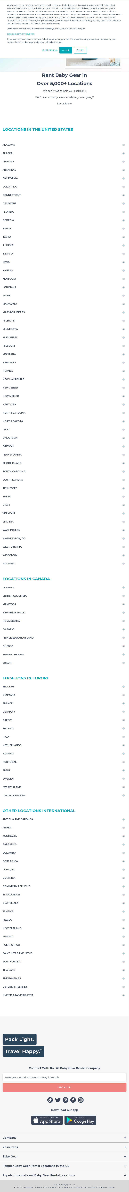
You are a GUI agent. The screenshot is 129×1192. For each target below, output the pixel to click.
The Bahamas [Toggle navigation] (12, 978)
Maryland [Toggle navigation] (10, 303)
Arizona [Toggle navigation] (8, 161)
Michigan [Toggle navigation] (9, 320)
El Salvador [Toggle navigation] (11, 894)
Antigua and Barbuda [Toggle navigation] (18, 819)
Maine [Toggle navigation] (7, 295)
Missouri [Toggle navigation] (9, 345)
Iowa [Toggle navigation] (6, 262)
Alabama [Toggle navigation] (9, 144)
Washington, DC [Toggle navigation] (14, 538)
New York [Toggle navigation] (9, 404)
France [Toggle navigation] (8, 703)
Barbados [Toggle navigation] (10, 844)
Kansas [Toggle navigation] (8, 270)
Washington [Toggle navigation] (11, 530)
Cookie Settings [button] (49, 50)
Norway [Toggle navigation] (8, 753)
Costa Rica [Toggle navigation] (10, 861)
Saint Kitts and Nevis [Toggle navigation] (17, 953)
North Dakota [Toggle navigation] (13, 421)
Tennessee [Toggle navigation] (10, 488)
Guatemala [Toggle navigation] (10, 903)
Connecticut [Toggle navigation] (12, 195)
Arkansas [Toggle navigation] (9, 169)
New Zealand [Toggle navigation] (12, 928)
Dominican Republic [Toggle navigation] (16, 886)
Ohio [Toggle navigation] (6, 429)
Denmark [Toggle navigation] (9, 695)
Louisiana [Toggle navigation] (9, 287)
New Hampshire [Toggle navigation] (13, 379)
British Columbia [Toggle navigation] (15, 595)
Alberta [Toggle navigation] (8, 587)
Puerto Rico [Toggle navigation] (11, 944)
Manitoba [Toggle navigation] (9, 604)
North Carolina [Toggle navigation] (14, 412)
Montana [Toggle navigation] (9, 354)
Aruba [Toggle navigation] (7, 827)
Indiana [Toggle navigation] (8, 253)
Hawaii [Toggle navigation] (7, 228)
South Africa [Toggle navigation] (12, 961)
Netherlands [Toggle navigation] (12, 745)
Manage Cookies (107, 1187)
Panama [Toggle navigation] (8, 936)
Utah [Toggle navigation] (6, 504)
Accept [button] (65, 50)
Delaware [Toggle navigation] (10, 203)
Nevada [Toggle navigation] (8, 370)
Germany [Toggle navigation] (9, 711)
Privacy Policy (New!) (45, 1187)
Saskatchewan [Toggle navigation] (13, 654)
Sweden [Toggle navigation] (8, 778)
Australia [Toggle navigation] (10, 836)
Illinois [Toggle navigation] (8, 245)
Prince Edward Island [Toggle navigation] (18, 637)
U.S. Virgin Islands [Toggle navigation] (15, 986)
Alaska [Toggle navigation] (7, 153)
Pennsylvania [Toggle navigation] (12, 454)
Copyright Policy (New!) (70, 1187)
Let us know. (64, 103)
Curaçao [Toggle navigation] (9, 869)
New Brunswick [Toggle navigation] (14, 612)
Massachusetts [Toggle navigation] (14, 312)
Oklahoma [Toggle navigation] (10, 437)
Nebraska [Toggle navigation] (9, 362)
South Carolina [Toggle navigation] (14, 471)
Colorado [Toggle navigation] (10, 186)
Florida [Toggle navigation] (8, 211)
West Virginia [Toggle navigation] (12, 546)
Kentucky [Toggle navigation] (9, 278)
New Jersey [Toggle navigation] (10, 387)
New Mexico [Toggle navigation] (11, 396)
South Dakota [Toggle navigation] (13, 479)
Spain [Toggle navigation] (6, 770)
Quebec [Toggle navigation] (8, 646)
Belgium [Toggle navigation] (8, 686)
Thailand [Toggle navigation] (9, 970)
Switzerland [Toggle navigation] (12, 787)
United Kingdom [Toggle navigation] (14, 795)
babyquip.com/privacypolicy (21, 33)
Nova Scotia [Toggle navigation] (11, 620)
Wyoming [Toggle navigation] (9, 563)
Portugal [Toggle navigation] (10, 762)
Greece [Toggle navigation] (7, 720)
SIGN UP (64, 1087)
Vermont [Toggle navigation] (9, 513)
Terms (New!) (90, 1187)
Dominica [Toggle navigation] (9, 877)
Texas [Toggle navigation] (7, 496)
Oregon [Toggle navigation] (8, 446)
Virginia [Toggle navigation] (8, 521)
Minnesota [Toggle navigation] (10, 329)
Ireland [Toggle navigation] (8, 728)
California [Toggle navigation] (10, 178)
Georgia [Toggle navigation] (8, 220)
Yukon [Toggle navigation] (7, 662)
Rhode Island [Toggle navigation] (12, 463)
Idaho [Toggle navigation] (7, 236)
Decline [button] (80, 50)
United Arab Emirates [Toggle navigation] (18, 995)
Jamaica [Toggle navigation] (8, 911)
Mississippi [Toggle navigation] (10, 337)
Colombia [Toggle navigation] (9, 852)
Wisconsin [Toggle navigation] (10, 555)
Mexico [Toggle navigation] (7, 919)
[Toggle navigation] (64, 1138)
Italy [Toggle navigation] (6, 736)
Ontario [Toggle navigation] (8, 629)
